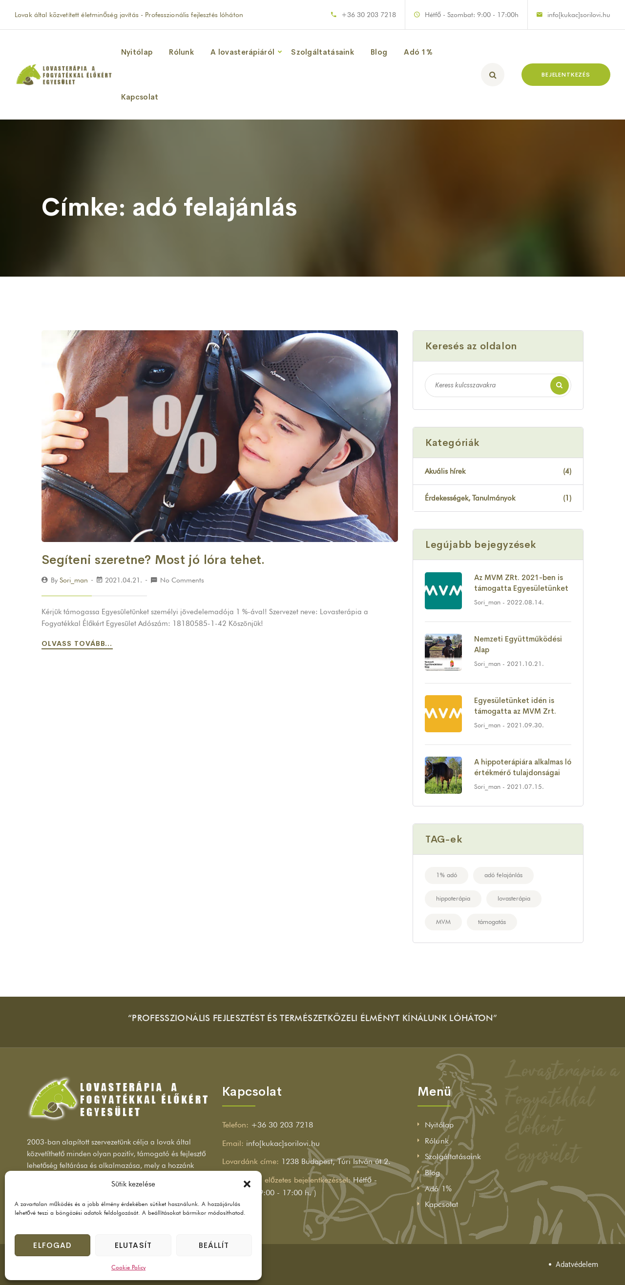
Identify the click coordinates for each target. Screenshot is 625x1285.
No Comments (182, 580)
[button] (247, 1184)
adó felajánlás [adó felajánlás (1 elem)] (503, 875)
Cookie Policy (128, 1267)
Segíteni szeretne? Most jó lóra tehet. (153, 559)
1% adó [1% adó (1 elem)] (446, 875)
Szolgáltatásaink (322, 52)
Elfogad (52, 1245)
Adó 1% (418, 52)
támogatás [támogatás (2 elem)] (492, 921)
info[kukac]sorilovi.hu (578, 15)
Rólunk (181, 52)
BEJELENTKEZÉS (566, 75)
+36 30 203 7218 (368, 15)
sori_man (74, 580)
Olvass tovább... (79, 643)
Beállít (214, 1245)
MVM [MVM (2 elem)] (443, 921)
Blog (379, 52)
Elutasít (133, 1245)
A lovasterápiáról (242, 52)
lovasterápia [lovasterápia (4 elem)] (514, 898)
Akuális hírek (498, 471)
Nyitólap (136, 52)
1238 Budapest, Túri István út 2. (336, 1161)
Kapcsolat (140, 96)
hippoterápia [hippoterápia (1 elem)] (453, 898)
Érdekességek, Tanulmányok (498, 498)
